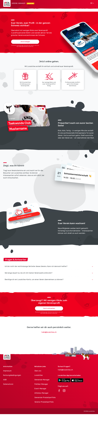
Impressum (7, 371)
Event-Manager (40, 389)
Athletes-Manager (41, 393)
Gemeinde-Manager (42, 380)
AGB (5, 380)
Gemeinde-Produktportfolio (45, 397)
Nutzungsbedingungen (12, 375)
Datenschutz (8, 384)
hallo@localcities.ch (49, 332)
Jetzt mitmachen (49, 308)
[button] (91, 3)
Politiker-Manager (41, 384)
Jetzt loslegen (25, 42)
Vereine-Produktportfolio (44, 402)
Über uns (37, 371)
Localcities (38, 375)
